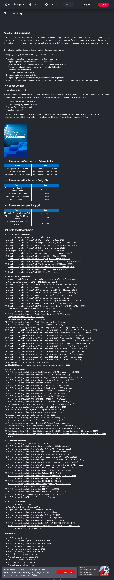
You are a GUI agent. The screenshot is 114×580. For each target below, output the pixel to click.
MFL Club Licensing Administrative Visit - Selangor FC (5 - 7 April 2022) (37, 459)
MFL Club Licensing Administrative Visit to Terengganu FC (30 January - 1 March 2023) (43, 359)
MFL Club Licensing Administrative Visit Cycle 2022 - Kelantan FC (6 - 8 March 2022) (42, 443)
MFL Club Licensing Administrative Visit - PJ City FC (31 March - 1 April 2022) (39, 457)
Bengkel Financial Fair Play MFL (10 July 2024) (27, 306)
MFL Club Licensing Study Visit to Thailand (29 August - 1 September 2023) (39, 409)
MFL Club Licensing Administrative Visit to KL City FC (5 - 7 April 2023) (36, 380)
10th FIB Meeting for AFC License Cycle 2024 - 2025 (29, 349)
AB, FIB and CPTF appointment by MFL (24, 493)
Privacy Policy (31, 575)
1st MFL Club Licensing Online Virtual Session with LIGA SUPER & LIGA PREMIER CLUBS (44, 512)
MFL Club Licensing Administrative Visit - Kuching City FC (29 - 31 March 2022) (40, 454)
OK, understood (65, 572)
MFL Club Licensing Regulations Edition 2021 (26, 538)
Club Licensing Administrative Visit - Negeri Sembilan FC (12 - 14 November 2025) (42, 229)
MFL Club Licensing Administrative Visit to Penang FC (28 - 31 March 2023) (39, 377)
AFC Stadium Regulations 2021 (21, 554)
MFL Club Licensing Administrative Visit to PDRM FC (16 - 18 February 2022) (39, 435)
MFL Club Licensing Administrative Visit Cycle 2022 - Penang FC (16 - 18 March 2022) (43, 449)
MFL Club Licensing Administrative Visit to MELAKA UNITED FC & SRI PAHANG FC (41, 509)
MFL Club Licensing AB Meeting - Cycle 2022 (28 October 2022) (34, 484)
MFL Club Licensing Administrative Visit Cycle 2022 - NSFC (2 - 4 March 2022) (39, 441)
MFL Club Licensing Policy (18, 525)
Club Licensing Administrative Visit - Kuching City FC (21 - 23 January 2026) (39, 245)
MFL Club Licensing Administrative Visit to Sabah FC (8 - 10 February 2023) (39, 361)
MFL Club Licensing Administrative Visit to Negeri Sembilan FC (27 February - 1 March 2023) (46, 364)
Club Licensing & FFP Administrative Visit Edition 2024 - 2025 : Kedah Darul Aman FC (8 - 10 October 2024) (52, 319)
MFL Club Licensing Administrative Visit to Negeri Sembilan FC (34, 499)
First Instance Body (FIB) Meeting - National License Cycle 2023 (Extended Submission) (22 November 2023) (53, 417)
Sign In (103, 4)
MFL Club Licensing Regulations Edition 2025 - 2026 (29, 527)
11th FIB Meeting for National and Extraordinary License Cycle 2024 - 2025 (39, 351)
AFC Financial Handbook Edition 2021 (23, 546)
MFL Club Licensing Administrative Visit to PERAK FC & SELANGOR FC (36, 507)
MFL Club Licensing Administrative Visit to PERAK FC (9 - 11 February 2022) (39, 433)
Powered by (56, 566)
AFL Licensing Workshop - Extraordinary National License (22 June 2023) (38, 404)
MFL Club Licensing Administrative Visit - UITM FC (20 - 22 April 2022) (36, 465)
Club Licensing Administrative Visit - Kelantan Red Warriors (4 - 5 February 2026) (41, 253)
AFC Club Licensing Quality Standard (23, 551)
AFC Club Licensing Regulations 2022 (23, 541)
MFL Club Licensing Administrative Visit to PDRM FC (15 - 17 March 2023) (38, 372)
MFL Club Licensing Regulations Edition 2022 (26, 535)
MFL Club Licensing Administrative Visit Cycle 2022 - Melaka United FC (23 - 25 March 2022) (46, 451)
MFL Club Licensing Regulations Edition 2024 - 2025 (29, 530)
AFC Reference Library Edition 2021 (22, 549)
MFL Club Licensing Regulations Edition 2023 (26, 533)
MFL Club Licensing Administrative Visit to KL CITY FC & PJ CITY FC (35, 504)
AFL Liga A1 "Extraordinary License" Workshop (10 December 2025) (36, 237)
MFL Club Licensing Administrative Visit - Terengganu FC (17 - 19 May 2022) (39, 470)
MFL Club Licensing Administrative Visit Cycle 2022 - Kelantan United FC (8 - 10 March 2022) (46, 446)
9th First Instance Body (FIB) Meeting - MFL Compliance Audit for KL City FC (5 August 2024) (46, 314)
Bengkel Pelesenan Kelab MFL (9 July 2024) (26, 303)
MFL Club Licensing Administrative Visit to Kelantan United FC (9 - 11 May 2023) (41, 388)
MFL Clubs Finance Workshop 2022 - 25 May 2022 (28, 473)
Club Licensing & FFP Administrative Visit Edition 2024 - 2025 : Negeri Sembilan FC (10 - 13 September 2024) (53, 317)
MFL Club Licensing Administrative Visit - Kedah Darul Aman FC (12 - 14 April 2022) (42, 462)
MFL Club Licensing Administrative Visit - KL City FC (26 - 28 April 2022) (37, 467)
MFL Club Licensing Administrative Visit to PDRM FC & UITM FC (34, 501)
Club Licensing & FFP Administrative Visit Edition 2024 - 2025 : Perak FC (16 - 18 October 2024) (47, 322)
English (87, 4)
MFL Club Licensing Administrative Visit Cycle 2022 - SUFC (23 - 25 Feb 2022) (39, 438)
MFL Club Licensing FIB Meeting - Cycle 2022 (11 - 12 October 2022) (36, 481)
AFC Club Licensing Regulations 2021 (23, 543)
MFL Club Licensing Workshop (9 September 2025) (29, 224)
